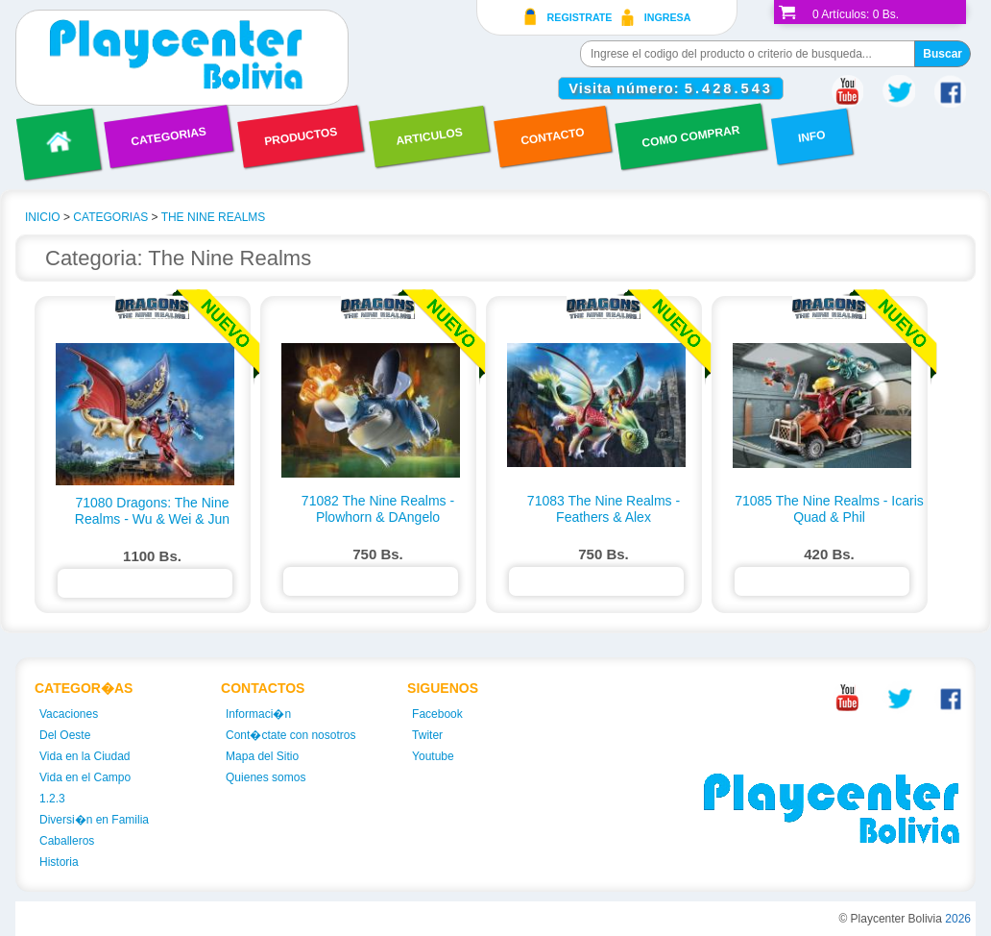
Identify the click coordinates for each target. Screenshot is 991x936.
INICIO (42, 217)
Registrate (580, 17)
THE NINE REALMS (213, 217)
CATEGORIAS (110, 217)
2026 (958, 918)
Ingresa (667, 17)
